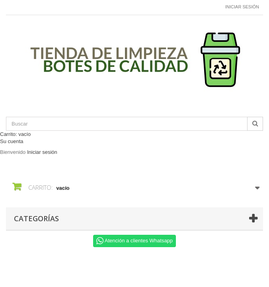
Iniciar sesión (242, 6)
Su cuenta (11, 141)
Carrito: (15, 134)
